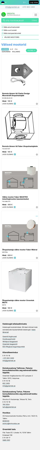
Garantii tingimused (10, 336)
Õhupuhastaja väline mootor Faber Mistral (19, 250)
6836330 (6, 421)
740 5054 (6, 404)
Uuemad (5, 49)
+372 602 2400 (28, 7)
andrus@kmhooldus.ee (11, 423)
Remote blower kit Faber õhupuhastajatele (20, 146)
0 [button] (23, 2)
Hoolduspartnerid (9, 339)
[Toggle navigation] (36, 15)
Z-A (16, 49)
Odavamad (6, 51)
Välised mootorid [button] (11, 37)
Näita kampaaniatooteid (12, 33)
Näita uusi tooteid (10, 30)
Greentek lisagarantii (10, 344)
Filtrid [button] (31, 50)
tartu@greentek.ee (9, 407)
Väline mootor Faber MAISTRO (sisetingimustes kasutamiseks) (15, 198)
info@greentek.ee (12, 7)
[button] (3, 2)
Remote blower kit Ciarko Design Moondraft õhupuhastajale (16, 94)
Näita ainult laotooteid (12, 27)
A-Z (11, 49)
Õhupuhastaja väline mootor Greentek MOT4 (18, 301)
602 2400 (6, 383)
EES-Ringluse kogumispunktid (14, 347)
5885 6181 (6, 440)
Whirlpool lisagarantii (10, 341)
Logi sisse (34, 2)
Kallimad (16, 51)
